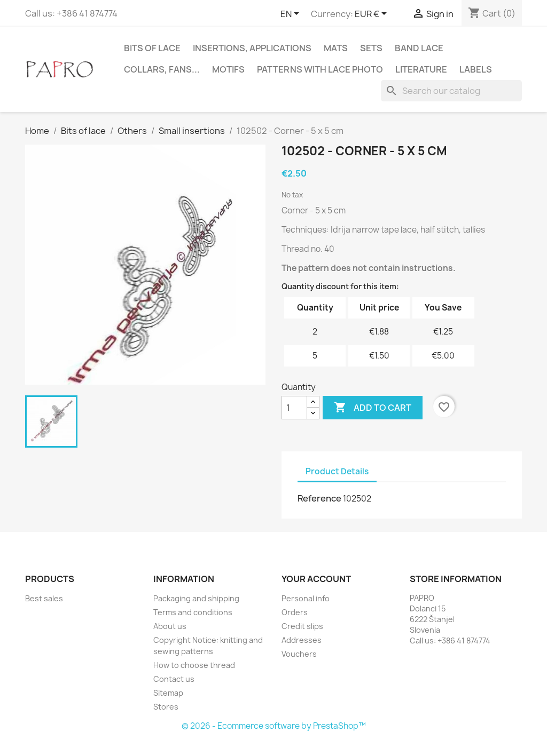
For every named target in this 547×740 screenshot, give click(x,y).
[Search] (451, 90)
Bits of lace (152, 48)
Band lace (419, 48)
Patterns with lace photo (320, 69)
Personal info (306, 598)
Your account (316, 579)
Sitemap (168, 693)
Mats (336, 48)
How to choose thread (194, 665)
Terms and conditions (192, 612)
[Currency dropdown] (372, 14)
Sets (371, 48)
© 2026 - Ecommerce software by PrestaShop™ (274, 725)
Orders (295, 612)
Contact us (173, 679)
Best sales (44, 598)
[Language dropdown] (291, 14)
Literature (421, 69)
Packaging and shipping (196, 598)
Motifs (228, 69)
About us (169, 626)
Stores (165, 707)
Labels (475, 69)
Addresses (302, 640)
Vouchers (299, 654)
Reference (319, 498)
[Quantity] (294, 407)
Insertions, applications (252, 48)
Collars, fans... (162, 69)
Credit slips (302, 626)
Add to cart (372, 408)
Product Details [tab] (337, 471)
